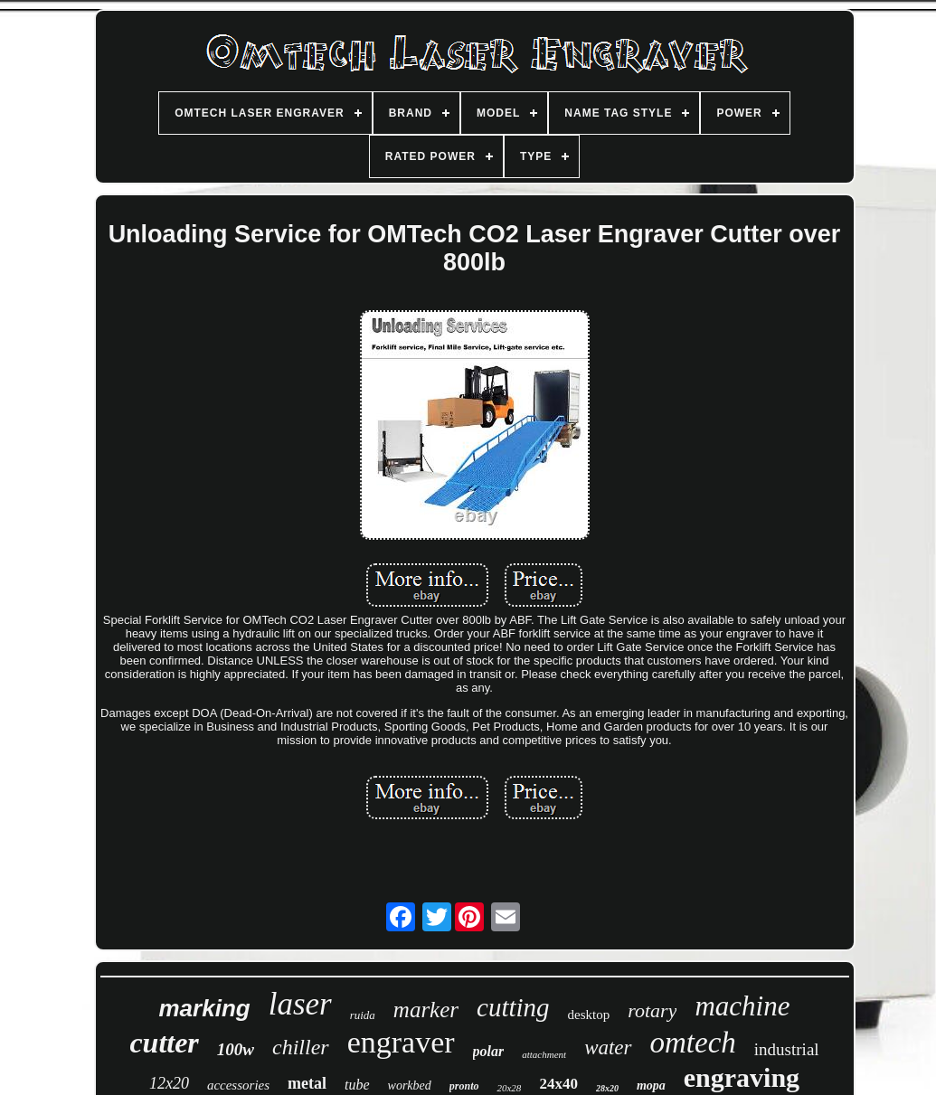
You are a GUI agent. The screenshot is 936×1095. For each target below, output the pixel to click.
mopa (651, 1085)
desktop (589, 1014)
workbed (409, 1085)
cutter (163, 1042)
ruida (362, 1015)
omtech (693, 1042)
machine (742, 1006)
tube (357, 1084)
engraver (401, 1042)
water (607, 1047)
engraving (741, 1077)
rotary (652, 1010)
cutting (513, 1007)
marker (426, 1009)
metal (307, 1083)
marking (205, 1008)
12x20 (169, 1083)
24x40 (558, 1083)
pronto (464, 1086)
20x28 (508, 1087)
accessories (238, 1085)
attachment (544, 1054)
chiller (300, 1047)
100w (235, 1049)
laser (300, 1004)
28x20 (607, 1088)
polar (489, 1051)
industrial (786, 1049)
